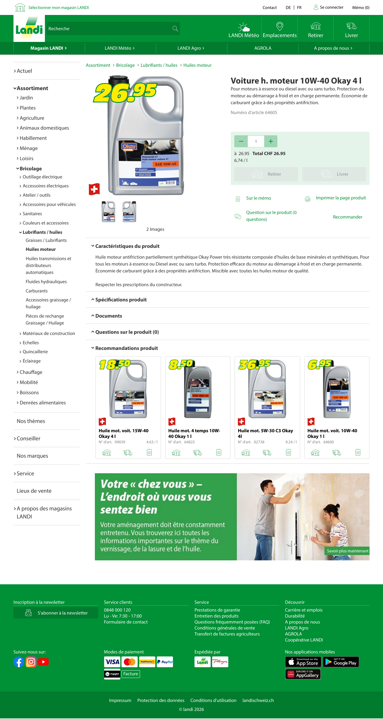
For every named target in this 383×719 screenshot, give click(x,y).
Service (25, 473)
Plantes (28, 107)
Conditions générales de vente (224, 628)
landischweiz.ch (258, 700)
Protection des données (161, 700)
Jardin (26, 97)
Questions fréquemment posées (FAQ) (232, 622)
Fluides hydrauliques (46, 282)
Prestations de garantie (217, 610)
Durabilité (295, 616)
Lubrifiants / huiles (42, 232)
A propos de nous (331, 48)
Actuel (24, 70)
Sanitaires (32, 214)
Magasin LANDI (47, 48)
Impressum (120, 700)
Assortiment (32, 88)
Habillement (33, 137)
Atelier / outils (37, 195)
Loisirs (27, 158)
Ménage (29, 148)
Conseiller (28, 438)
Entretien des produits (216, 616)
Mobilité (29, 382)
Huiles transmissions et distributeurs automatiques (48, 265)
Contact (270, 7)
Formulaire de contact (126, 622)
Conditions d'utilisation (213, 700)
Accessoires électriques (46, 186)
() (361, 7)
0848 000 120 (117, 610)
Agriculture (32, 117)
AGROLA (262, 48)
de (288, 7)
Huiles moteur (41, 249)
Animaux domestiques (44, 127)
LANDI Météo (118, 48)
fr (299, 7)
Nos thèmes (31, 420)
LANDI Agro (189, 48)
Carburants (37, 291)
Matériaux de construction (49, 333)
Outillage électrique (42, 177)
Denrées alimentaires (43, 402)
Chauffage (31, 371)
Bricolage (31, 168)
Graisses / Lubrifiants (46, 240)
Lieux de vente (34, 490)
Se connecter (331, 7)
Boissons (29, 392)
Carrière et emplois (304, 610)
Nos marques (32, 455)
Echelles (31, 343)
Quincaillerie (35, 352)
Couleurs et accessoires (46, 223)
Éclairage (32, 361)
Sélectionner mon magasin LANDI (58, 7)
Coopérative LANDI (304, 640)
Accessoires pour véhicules (49, 204)
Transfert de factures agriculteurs (227, 634)
